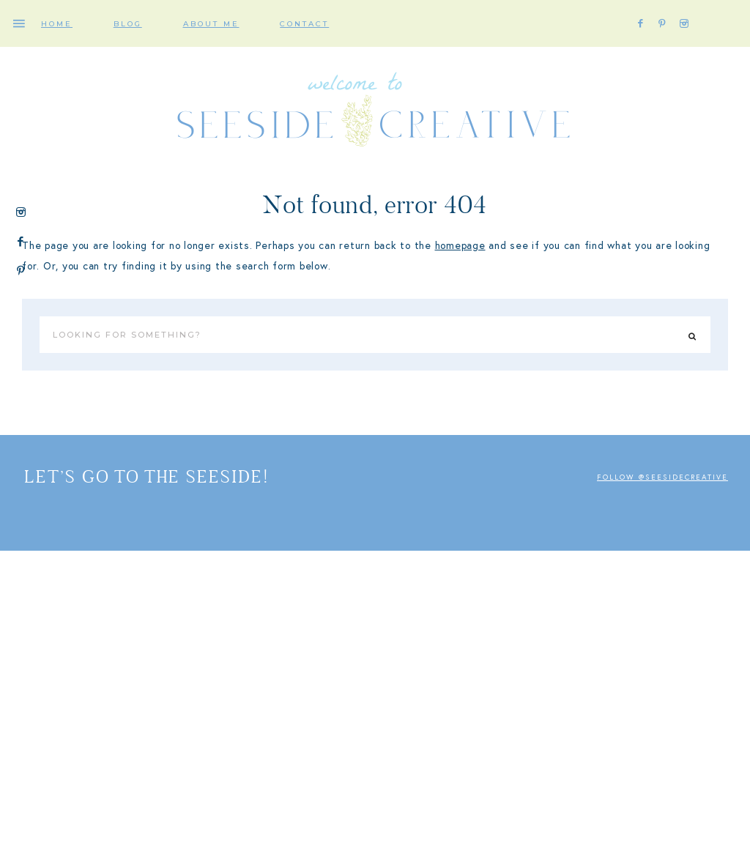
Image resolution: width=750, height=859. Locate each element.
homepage (460, 245)
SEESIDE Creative (375, 113)
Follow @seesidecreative (662, 477)
